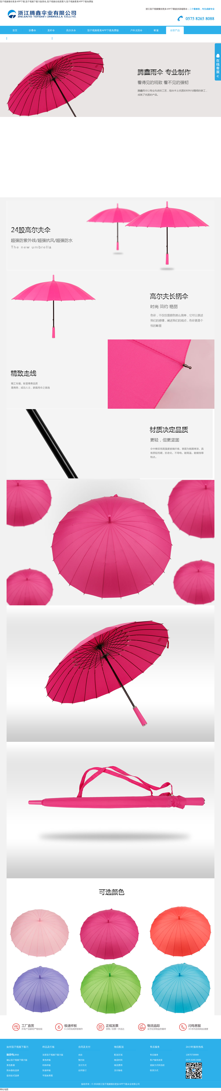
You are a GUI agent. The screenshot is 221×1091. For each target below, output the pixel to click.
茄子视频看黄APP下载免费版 (103, 30)
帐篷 (156, 30)
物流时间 (118, 1060)
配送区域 (118, 1055)
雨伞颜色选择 (13, 1070)
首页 (14, 30)
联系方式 (154, 1070)
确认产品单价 (13, 1055)
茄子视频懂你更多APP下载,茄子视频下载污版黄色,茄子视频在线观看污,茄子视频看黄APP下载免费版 (46, 1)
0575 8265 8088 (193, 1060)
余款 (80, 1055)
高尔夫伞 (71, 30)
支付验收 (118, 1070)
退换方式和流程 (157, 1065)
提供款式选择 (13, 1075)
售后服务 (155, 1046)
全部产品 (175, 30)
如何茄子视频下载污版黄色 (17, 1048)
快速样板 (46, 1070)
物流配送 (119, 1046)
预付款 (81, 1060)
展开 (218, 68)
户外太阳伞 (136, 30)
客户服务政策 (156, 1060)
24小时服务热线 (194, 1046)
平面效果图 (47, 1075)
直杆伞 (51, 30)
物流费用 (118, 1065)
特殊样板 (46, 1065)
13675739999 (192, 1055)
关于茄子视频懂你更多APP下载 (29, 38)
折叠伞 (32, 30)
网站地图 (4, 1089)
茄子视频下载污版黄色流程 (72, 38)
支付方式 (82, 1065)
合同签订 (82, 1070)
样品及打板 (48, 1046)
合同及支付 (84, 1046)
